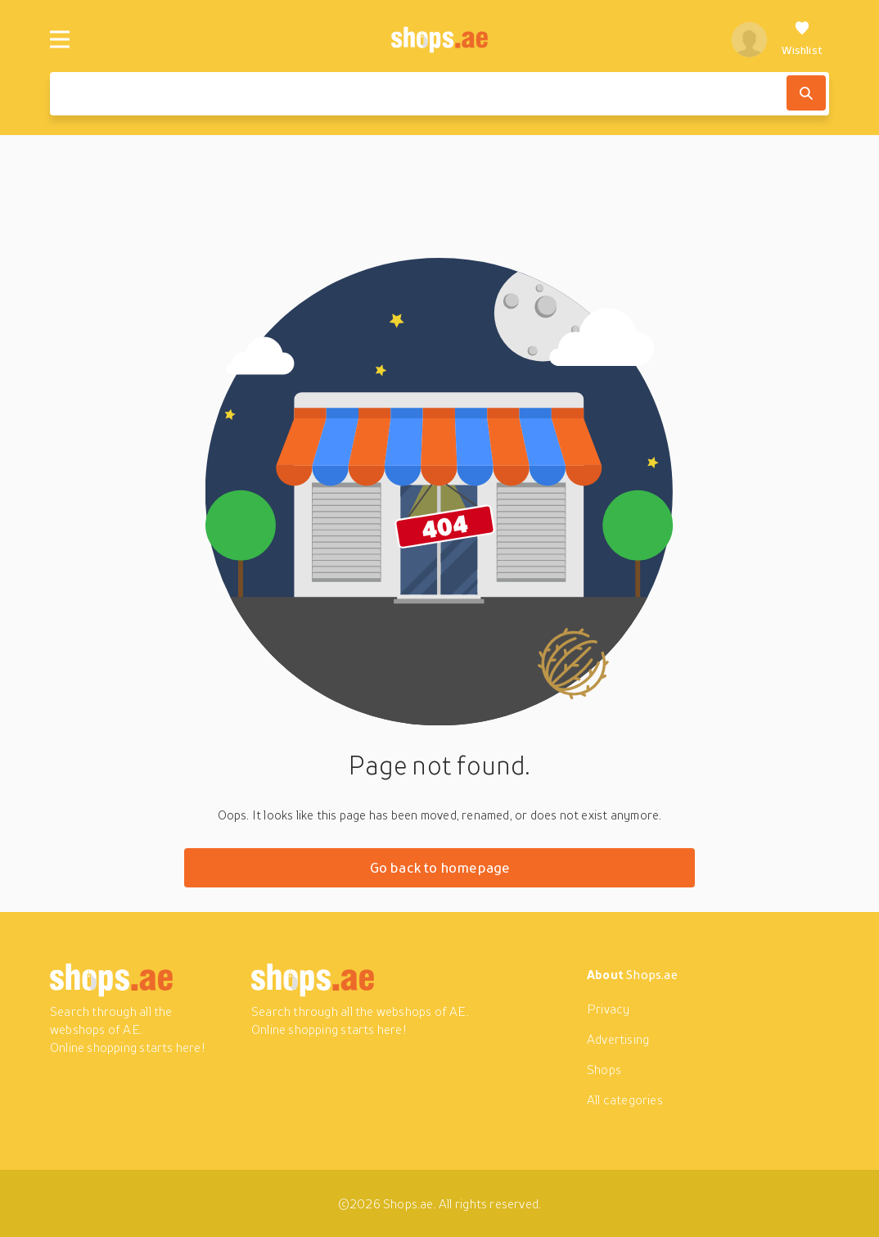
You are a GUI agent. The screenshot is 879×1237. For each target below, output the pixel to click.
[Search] (806, 93)
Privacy (608, 1008)
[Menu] (60, 39)
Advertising (618, 1039)
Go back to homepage (440, 867)
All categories (625, 1099)
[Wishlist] (802, 39)
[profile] (749, 39)
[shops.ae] (440, 39)
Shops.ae (652, 974)
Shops (604, 1069)
